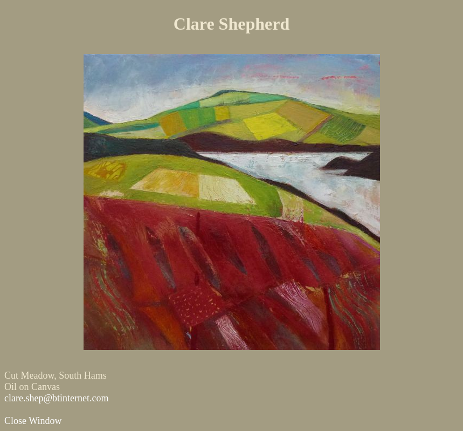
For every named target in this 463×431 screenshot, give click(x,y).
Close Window (32, 420)
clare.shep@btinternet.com (56, 398)
